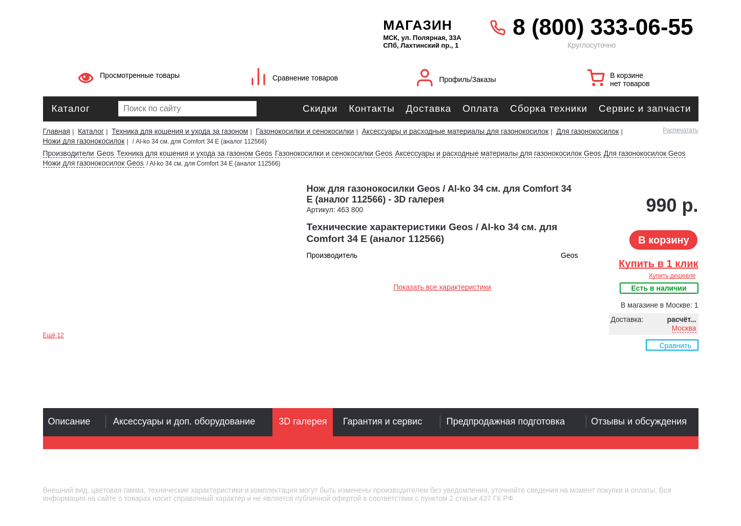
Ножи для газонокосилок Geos (93, 163)
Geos (105, 153)
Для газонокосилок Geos (645, 153)
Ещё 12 (53, 335)
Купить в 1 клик (658, 263)
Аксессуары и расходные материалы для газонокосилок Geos (498, 153)
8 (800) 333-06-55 (603, 26)
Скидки (320, 108)
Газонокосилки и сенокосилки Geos (333, 153)
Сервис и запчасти (645, 108)
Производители (68, 153)
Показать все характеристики (442, 287)
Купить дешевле (672, 275)
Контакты (371, 108)
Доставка (428, 108)
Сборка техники (548, 108)
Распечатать (680, 130)
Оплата (480, 108)
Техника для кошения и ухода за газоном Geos (194, 153)
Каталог (71, 108)
